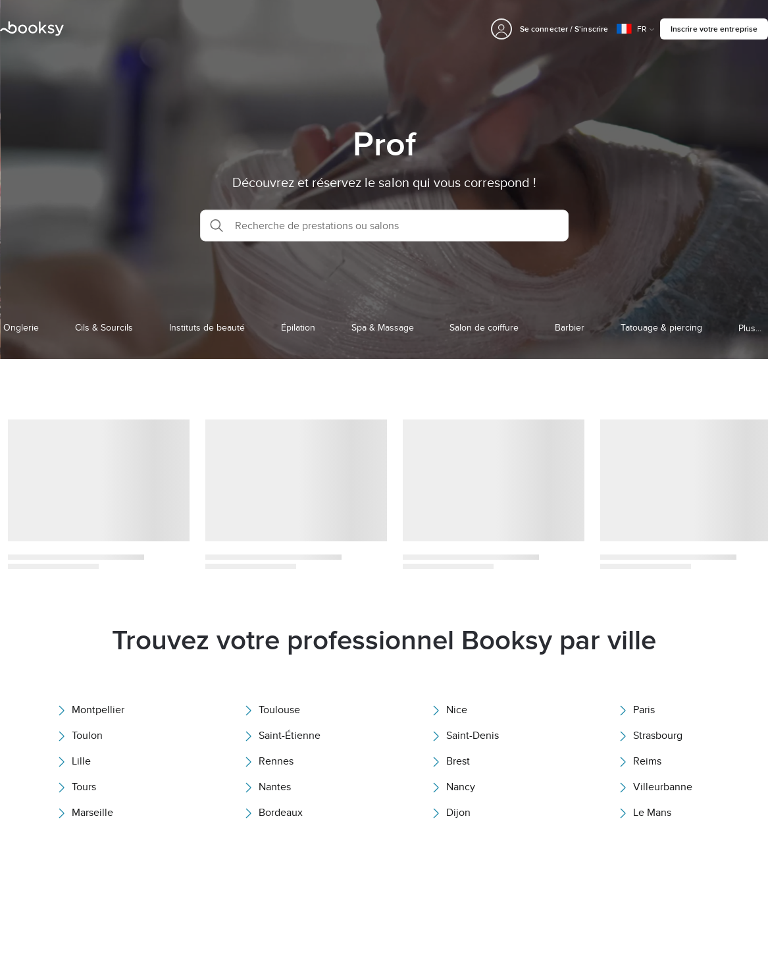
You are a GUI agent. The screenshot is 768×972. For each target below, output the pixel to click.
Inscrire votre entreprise (714, 28)
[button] (384, 225)
